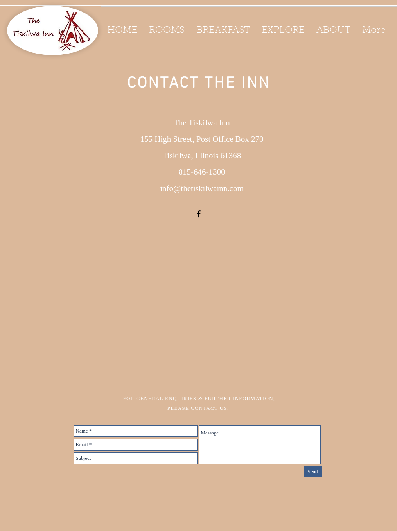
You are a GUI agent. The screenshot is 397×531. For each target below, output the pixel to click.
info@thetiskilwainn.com (202, 188)
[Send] (313, 471)
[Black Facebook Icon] (198, 213)
